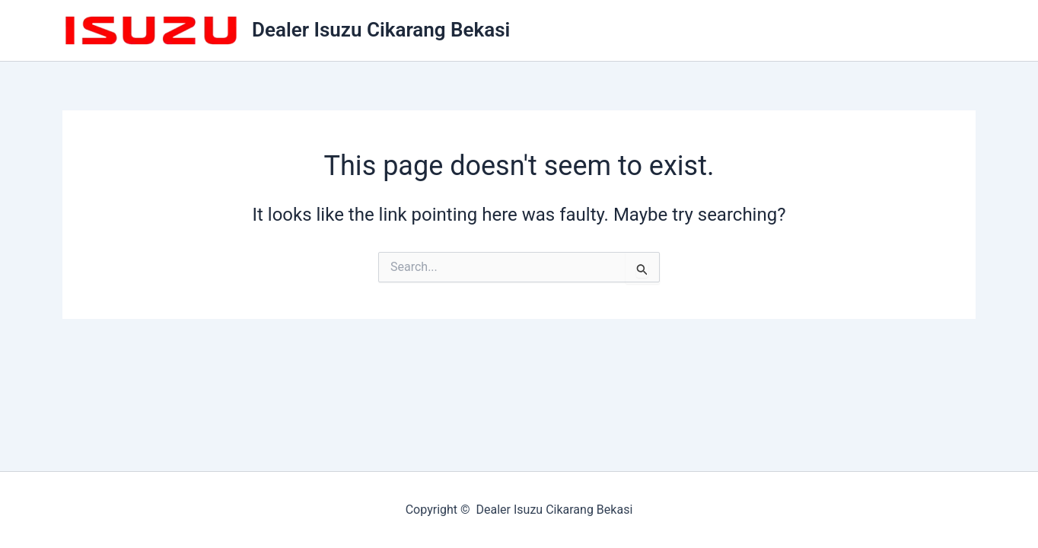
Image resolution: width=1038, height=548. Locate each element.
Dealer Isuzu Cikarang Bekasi (381, 29)
